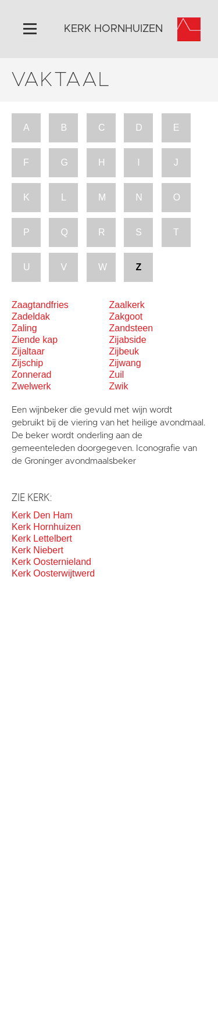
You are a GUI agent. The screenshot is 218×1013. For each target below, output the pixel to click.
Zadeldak (31, 316)
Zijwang (125, 363)
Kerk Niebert (37, 550)
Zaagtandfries (40, 305)
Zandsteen (131, 328)
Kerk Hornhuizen (46, 527)
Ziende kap (35, 340)
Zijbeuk (124, 351)
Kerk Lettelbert (42, 538)
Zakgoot (126, 316)
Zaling (24, 328)
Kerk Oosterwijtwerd (53, 573)
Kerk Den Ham (42, 515)
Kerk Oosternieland (51, 562)
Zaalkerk (127, 305)
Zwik (118, 386)
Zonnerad (32, 375)
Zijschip (27, 363)
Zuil (116, 375)
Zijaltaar (28, 351)
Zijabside (127, 340)
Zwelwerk (31, 386)
